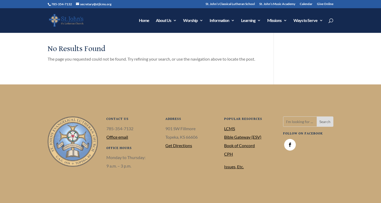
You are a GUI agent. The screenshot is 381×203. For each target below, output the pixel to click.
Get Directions (178, 145)
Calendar (306, 4)
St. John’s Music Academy (277, 4)
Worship (190, 21)
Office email (117, 136)
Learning (248, 21)
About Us (163, 21)
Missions (274, 21)
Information (219, 21)
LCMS (229, 128)
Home (144, 21)
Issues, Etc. (234, 166)
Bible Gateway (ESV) (242, 136)
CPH (228, 153)
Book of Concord (239, 145)
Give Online (325, 4)
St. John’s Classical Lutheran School (230, 4)
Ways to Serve (305, 21)
